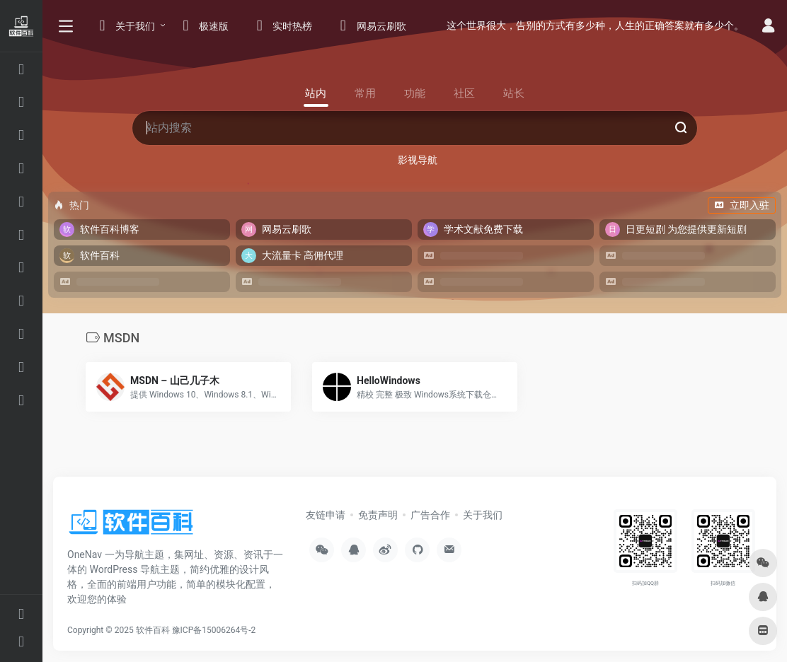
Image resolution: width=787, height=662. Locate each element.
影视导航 (417, 160)
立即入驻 (741, 205)
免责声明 (378, 515)
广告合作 (430, 515)
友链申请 (325, 515)
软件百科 (153, 630)
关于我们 (482, 515)
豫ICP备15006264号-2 (214, 630)
